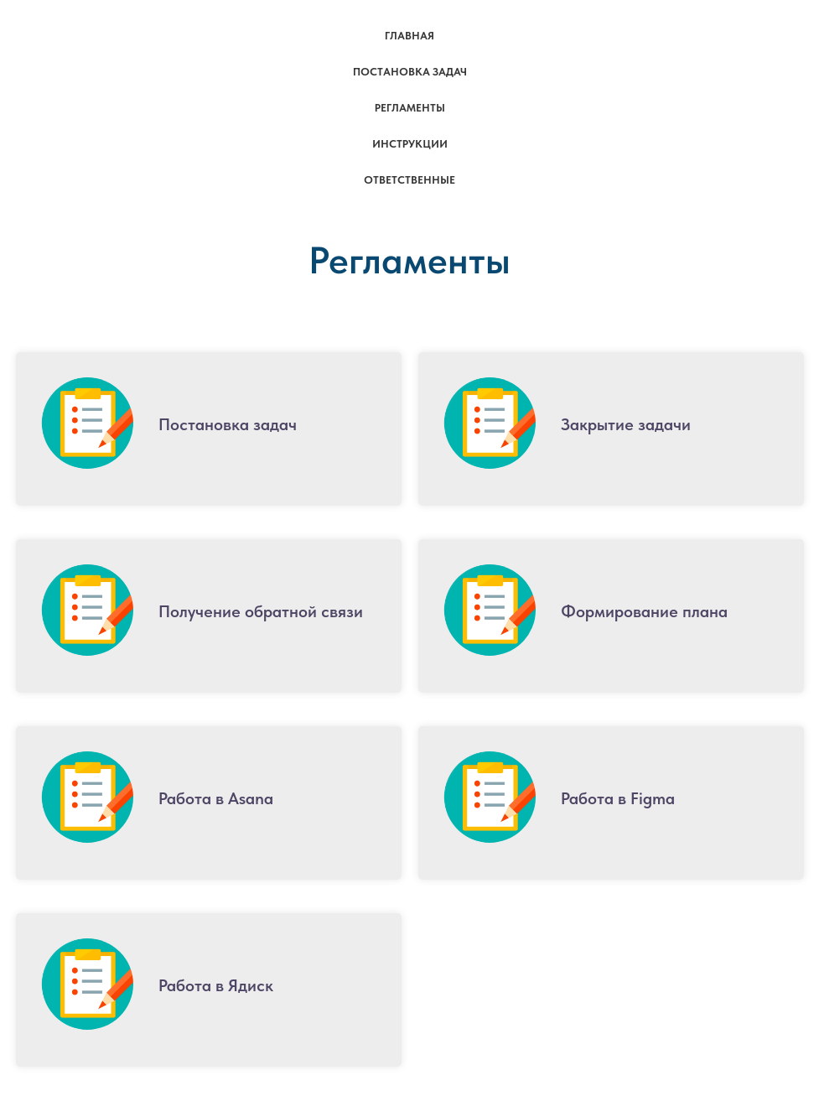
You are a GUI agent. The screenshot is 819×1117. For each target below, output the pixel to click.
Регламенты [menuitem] (410, 107)
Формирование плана (644, 611)
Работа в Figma (618, 798)
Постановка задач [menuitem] (410, 71)
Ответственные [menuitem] (409, 180)
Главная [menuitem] (409, 35)
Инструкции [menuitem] (410, 144)
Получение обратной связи (260, 611)
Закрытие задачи (626, 424)
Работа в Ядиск (215, 985)
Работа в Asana (215, 798)
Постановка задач (227, 424)
